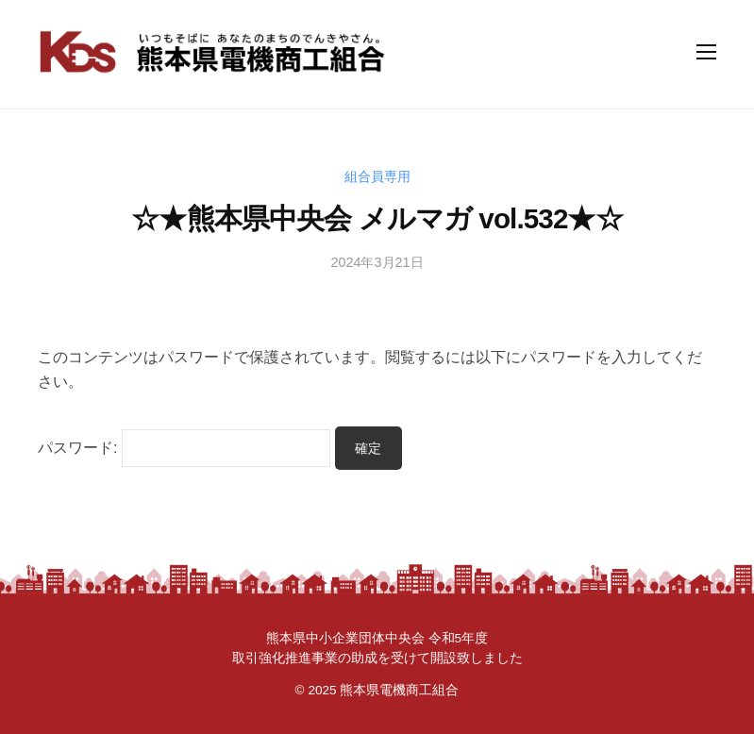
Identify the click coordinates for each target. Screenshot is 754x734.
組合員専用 (377, 176)
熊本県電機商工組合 (399, 690)
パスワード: (184, 448)
